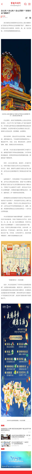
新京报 (3, 16)
